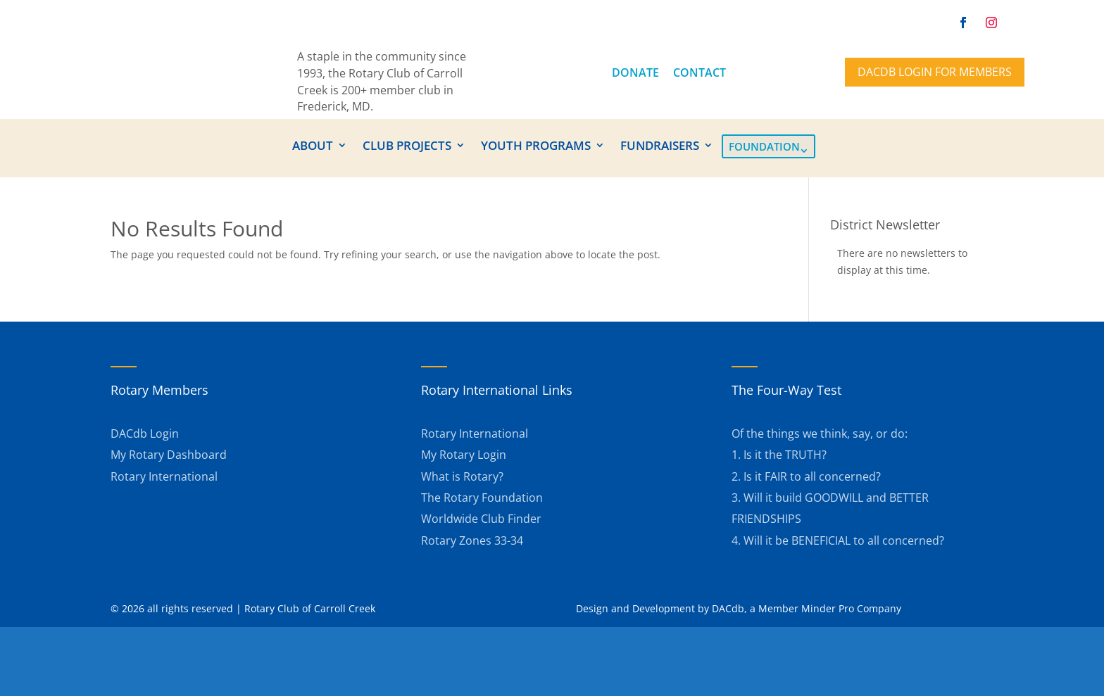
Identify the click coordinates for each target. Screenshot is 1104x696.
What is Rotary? (462, 476)
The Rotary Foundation (482, 497)
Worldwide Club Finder (481, 518)
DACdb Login (145, 433)
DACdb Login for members (935, 72)
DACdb (728, 608)
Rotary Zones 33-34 (472, 540)
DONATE (635, 72)
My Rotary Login (463, 454)
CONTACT (699, 72)
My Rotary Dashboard (169, 454)
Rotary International (164, 476)
